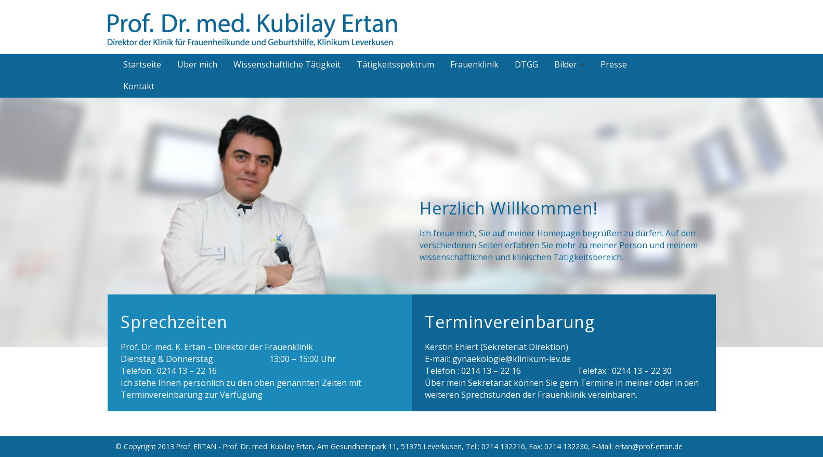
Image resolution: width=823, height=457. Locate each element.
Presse (613, 64)
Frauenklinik (474, 64)
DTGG (526, 64)
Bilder (569, 64)
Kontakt (138, 86)
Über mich (197, 64)
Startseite (142, 64)
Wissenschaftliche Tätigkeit (287, 64)
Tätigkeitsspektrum (395, 64)
